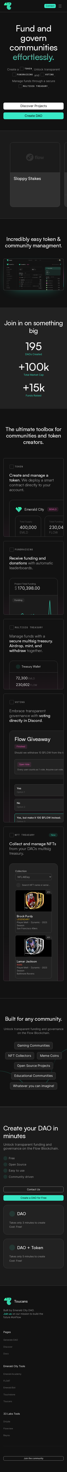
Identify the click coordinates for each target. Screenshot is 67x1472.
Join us (7, 1313)
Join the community (33, 1458)
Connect (50, 5)
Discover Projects (33, 106)
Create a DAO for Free (33, 1197)
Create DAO (33, 116)
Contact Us (33, 1189)
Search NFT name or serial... (33, 885)
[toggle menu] (60, 6)
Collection (21, 871)
